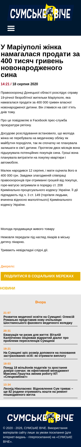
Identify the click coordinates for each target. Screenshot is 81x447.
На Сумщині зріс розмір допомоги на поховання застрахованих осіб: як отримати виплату (39, 354)
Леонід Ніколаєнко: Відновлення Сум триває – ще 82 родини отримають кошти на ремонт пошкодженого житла (38, 391)
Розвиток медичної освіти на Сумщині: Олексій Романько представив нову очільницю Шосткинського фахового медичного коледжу (38, 320)
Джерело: (8, 266)
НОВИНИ (7, 288)
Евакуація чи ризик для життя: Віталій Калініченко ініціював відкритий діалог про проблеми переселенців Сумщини (35, 337)
